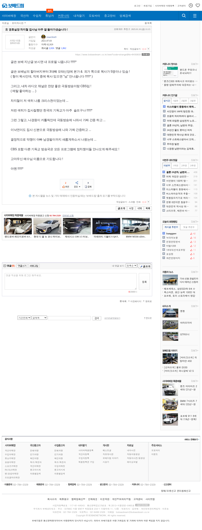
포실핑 (179, 253)
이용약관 (104, 499)
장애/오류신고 (168, 490)
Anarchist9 (51, 37)
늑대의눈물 (179, 237)
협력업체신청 (78, 499)
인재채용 (92, 499)
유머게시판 (17, 23)
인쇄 (138, 202)
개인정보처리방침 (121, 499)
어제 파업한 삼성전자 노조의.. (182, 120)
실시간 (167, 100)
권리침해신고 (184, 490)
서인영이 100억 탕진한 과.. (180, 111)
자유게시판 (108, 454)
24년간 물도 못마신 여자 (179, 130)
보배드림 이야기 (110, 458)
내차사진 (131, 450)
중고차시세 (35, 469)
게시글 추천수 (171, 227)
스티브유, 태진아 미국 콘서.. (178, 210)
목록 (149, 23)
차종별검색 (35, 473)
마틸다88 (179, 245)
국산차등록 (84, 454)
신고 (144, 49)
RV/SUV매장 (11, 469)
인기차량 (34, 454)
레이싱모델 (132, 461)
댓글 (58, 48)
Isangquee (179, 233)
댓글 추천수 (189, 227)
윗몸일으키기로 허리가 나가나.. (178, 197)
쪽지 (126, 49)
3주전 (193, 165)
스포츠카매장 (11, 466)
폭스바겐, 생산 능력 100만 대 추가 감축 (181, 292)
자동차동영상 (133, 454)
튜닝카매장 (10, 458)
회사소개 (52, 499)
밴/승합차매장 (12, 473)
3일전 (193, 100)
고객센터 (138, 499)
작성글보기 (135, 49)
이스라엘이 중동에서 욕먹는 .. (182, 106)
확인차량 (34, 458)
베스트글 (107, 450)
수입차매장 (10, 454)
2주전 (184, 165)
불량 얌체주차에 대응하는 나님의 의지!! (181, 84)
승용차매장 (10, 462)
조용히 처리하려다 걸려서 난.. (182, 116)
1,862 (63, 48)
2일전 (184, 100)
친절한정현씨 (179, 241)
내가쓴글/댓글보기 (112, 318)
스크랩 (132, 202)
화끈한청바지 (179, 258)
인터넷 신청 (68, 215)
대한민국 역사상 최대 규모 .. (181, 134)
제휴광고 (64, 499)
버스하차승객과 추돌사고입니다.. (178, 193)
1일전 (175, 100)
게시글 (44, 48)
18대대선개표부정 (179, 249)
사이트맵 (150, 499)
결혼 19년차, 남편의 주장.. (180, 125)
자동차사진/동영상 (136, 458)
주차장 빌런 (173, 144)
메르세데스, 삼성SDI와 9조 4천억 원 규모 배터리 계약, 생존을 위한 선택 (181, 288)
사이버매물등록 (86, 450)
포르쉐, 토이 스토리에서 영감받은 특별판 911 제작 (181, 295)
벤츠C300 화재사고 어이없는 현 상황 (181, 81)
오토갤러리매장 (12, 477)
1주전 (175, 165)
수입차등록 (84, 458)
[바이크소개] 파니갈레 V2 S (179, 370)
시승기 (106, 461)
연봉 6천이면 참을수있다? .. (178, 202)
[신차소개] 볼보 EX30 (175, 367)
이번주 (167, 165)
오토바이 (155, 450)
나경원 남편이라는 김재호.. (181, 148)
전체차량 (34, 450)
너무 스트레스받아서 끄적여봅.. (182, 139)
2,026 (51, 48)
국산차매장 (10, 450)
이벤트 (154, 454)
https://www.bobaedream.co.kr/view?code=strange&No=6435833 (108, 54)
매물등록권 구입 (86, 461)
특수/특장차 (36, 462)
